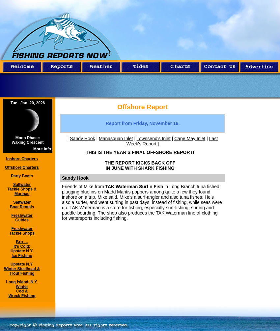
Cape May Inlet (189, 138)
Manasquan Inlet (116, 138)
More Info (42, 149)
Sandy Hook (82, 138)
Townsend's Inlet (154, 138)
